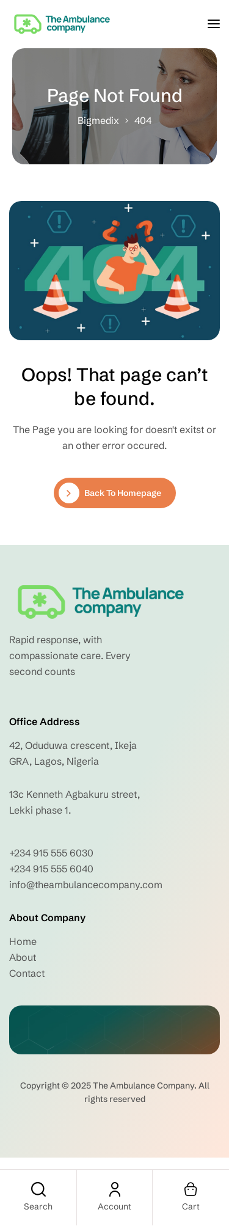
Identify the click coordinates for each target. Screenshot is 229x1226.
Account (114, 1206)
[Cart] (191, 1189)
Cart (191, 1206)
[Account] (114, 1189)
